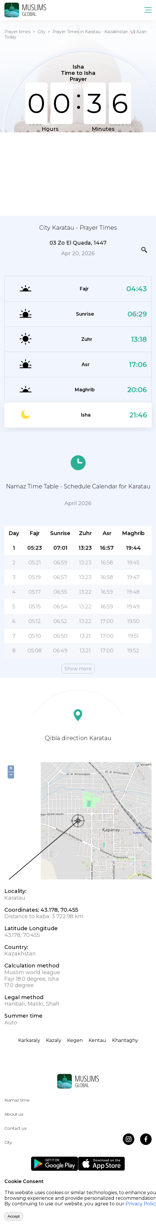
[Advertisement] (78, 173)
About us (13, 1114)
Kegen (75, 1040)
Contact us (15, 1128)
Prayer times (17, 31)
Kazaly (53, 1040)
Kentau (97, 1040)
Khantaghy (125, 1040)
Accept (14, 1216)
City (41, 31)
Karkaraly (29, 1040)
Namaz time (17, 1100)
